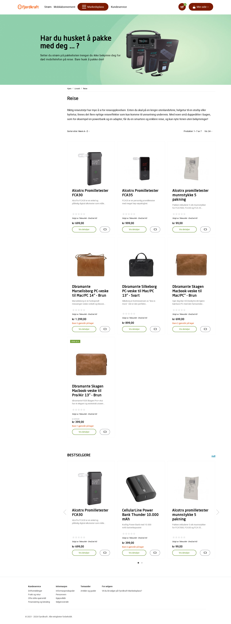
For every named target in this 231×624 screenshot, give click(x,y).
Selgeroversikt (62, 601)
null (213, 456)
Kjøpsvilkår (61, 598)
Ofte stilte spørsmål (37, 598)
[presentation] (66, 512)
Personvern (61, 594)
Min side (202, 7)
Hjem (69, 88)
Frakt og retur (34, 594)
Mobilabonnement (64, 7)
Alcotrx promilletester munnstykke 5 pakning (190, 195)
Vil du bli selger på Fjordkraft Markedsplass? (122, 590)
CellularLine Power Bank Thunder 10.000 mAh (140, 515)
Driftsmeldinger (35, 590)
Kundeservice (119, 7)
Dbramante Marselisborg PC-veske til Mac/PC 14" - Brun (90, 291)
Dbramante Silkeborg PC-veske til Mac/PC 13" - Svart (139, 291)
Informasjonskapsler (65, 590)
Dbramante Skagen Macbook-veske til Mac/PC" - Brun (188, 291)
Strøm (48, 7)
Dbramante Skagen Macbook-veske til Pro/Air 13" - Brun (87, 391)
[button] (138, 562)
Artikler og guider (88, 590)
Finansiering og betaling (39, 601)
